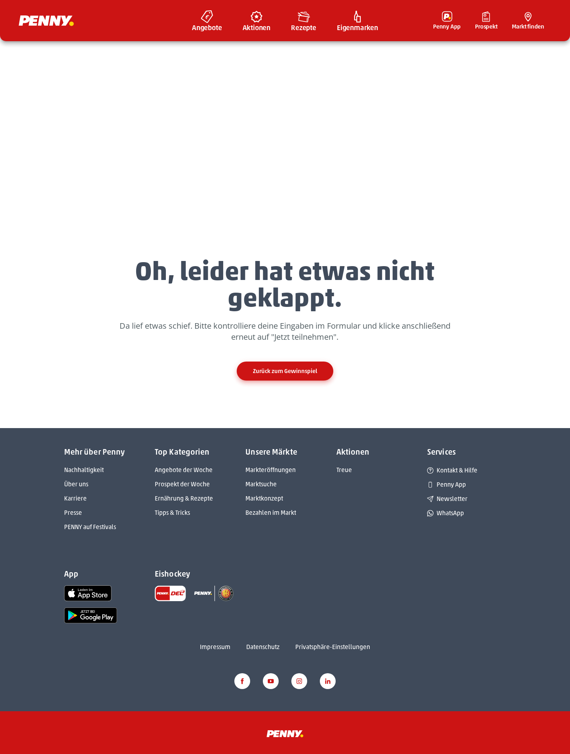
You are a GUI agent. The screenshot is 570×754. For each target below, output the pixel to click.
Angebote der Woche (184, 470)
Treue (344, 470)
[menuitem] (207, 20)
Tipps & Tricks (172, 512)
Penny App (446, 484)
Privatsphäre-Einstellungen (332, 647)
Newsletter (447, 499)
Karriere (75, 498)
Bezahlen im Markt (270, 512)
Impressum (215, 647)
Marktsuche (261, 484)
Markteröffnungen (270, 470)
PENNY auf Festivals (90, 527)
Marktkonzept (264, 498)
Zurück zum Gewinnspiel (285, 371)
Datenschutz (262, 647)
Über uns (76, 484)
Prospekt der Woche (182, 484)
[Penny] (285, 733)
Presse (73, 512)
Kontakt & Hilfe (452, 470)
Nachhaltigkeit (84, 470)
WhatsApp (445, 513)
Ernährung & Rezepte (184, 498)
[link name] (88, 593)
